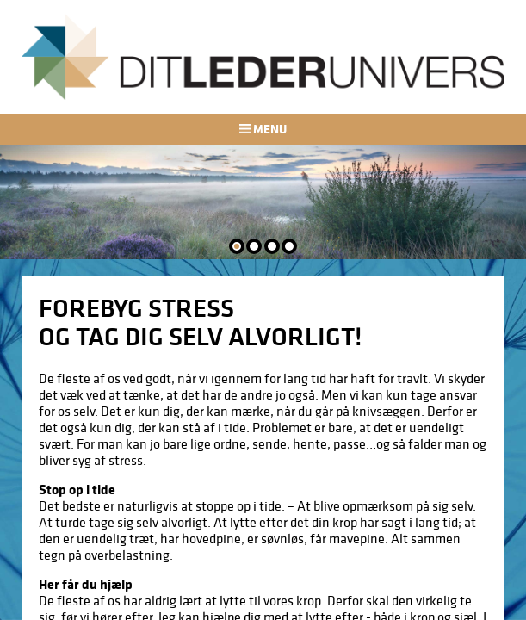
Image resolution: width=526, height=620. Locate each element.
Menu (262, 129)
